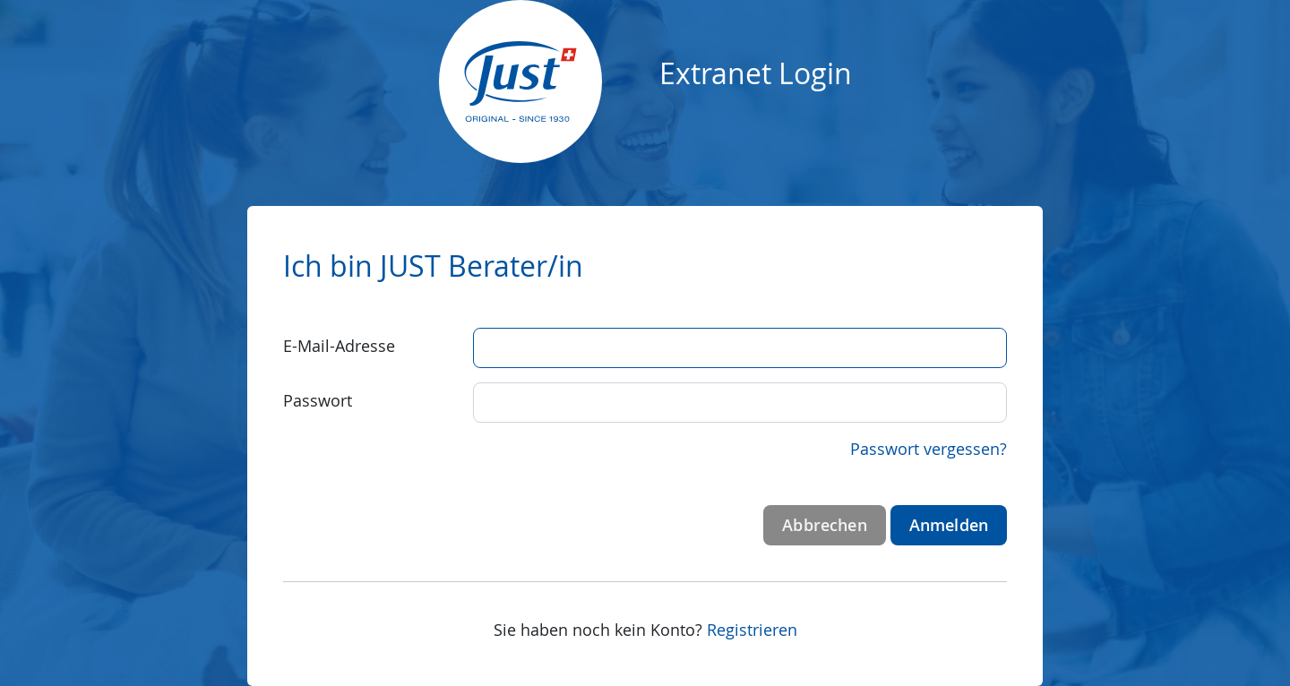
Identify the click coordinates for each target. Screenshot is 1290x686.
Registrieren (752, 629)
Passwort (317, 400)
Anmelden (948, 525)
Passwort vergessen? (928, 448)
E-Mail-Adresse (339, 345)
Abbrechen (824, 525)
